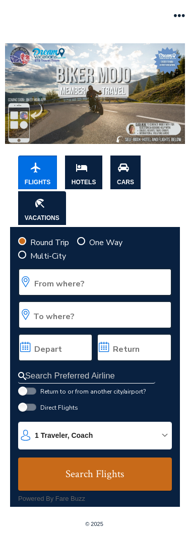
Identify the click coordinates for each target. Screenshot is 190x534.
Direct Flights (59, 408)
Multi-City (48, 256)
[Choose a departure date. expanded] (55, 347)
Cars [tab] (125, 174)
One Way (105, 242)
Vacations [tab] (42, 209)
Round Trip (49, 242)
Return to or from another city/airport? (93, 392)
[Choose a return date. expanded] (134, 347)
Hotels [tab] (84, 174)
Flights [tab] (37, 174)
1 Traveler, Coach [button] (64, 435)
